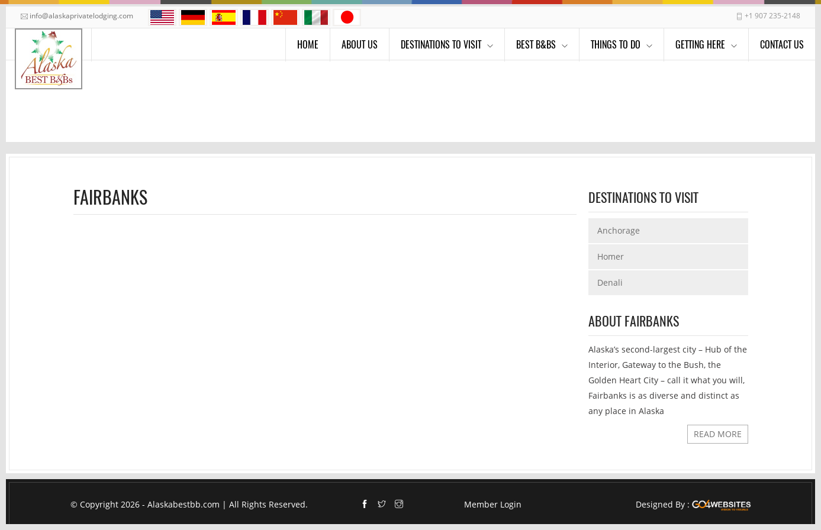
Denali (610, 282)
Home (307, 44)
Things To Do (615, 44)
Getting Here (700, 44)
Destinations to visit (441, 44)
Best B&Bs (536, 44)
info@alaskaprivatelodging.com (81, 16)
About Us (360, 44)
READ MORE (718, 433)
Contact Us (782, 44)
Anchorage (618, 230)
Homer (610, 256)
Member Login (492, 504)
